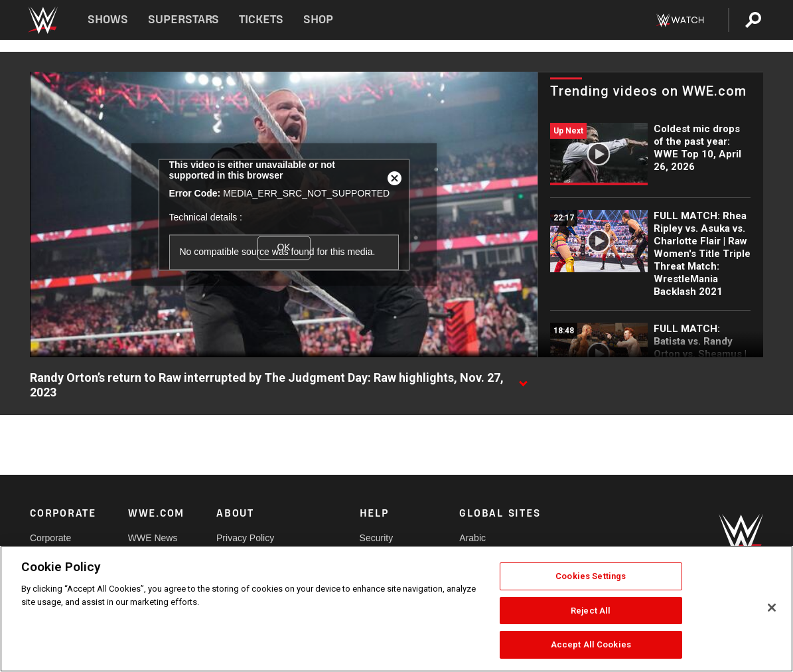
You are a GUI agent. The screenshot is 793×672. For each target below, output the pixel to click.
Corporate (50, 538)
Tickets (261, 19)
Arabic (472, 538)
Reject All (591, 611)
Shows (108, 19)
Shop (318, 19)
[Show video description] (523, 378)
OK (283, 247)
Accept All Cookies (591, 644)
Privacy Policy (245, 538)
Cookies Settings (590, 576)
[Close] (771, 607)
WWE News (153, 538)
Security (377, 538)
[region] (396, 609)
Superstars (184, 19)
